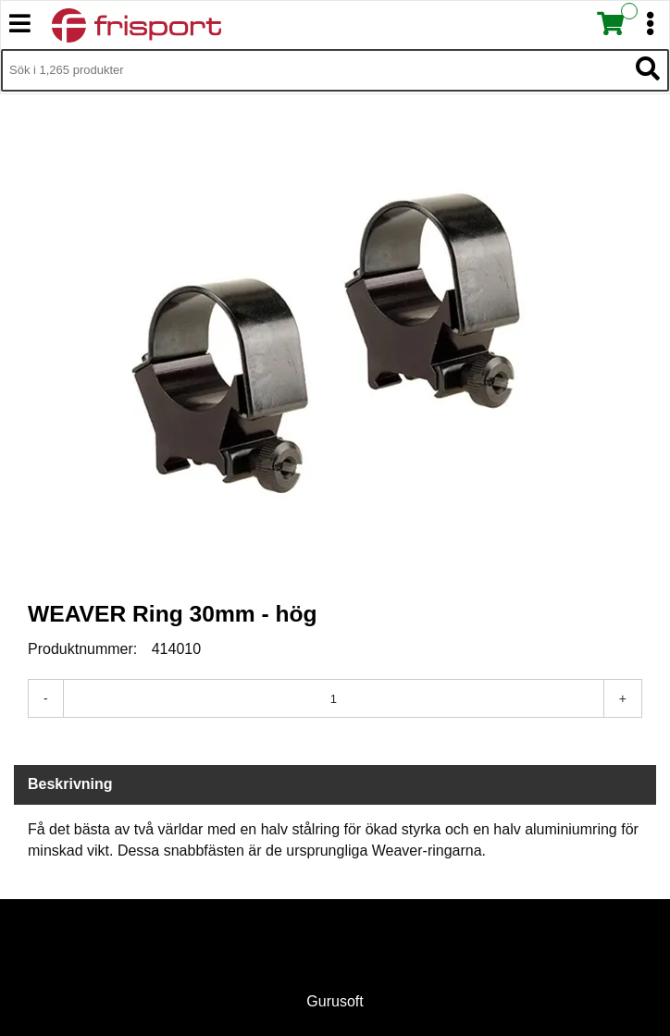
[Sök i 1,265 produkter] (314, 70)
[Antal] (333, 698)
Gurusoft (334, 1001)
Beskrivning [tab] (70, 784)
